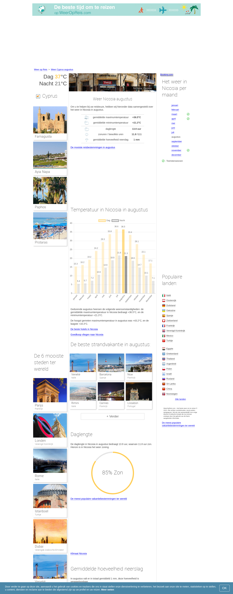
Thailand (170, 358)
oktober (175, 146)
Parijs (39, 405)
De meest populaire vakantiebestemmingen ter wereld (99, 498)
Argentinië (171, 363)
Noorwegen (172, 394)
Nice (130, 374)
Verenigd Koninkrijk (44, 444)
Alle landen (180, 399)
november (176, 150)
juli (173, 132)
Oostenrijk (171, 300)
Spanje (169, 315)
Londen (40, 441)
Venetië (75, 374)
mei (173, 123)
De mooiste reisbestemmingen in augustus (93, 147)
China (169, 388)
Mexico (169, 335)
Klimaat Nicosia (79, 553)
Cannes (103, 403)
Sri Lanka (171, 383)
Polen (169, 368)
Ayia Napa (42, 172)
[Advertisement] (116, 42)
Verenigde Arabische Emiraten (49, 550)
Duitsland (170, 305)
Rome (39, 476)
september (177, 141)
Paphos (40, 207)
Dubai (39, 546)
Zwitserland (171, 320)
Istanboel (41, 511)
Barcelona (105, 374)
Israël (169, 374)
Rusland (170, 378)
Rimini (75, 403)
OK (224, 588)
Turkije (38, 514)
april (174, 118)
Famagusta (43, 136)
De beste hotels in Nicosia (84, 329)
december (176, 155)
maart (174, 114)
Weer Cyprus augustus (62, 69)
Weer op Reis (40, 69)
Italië (37, 479)
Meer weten (107, 589)
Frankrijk (39, 408)
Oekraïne (170, 310)
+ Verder (113, 416)
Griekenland (172, 353)
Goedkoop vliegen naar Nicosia (87, 334)
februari (175, 109)
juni (173, 128)
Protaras (41, 242)
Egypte (169, 348)
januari (175, 105)
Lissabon (132, 403)
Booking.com (166, 74)
